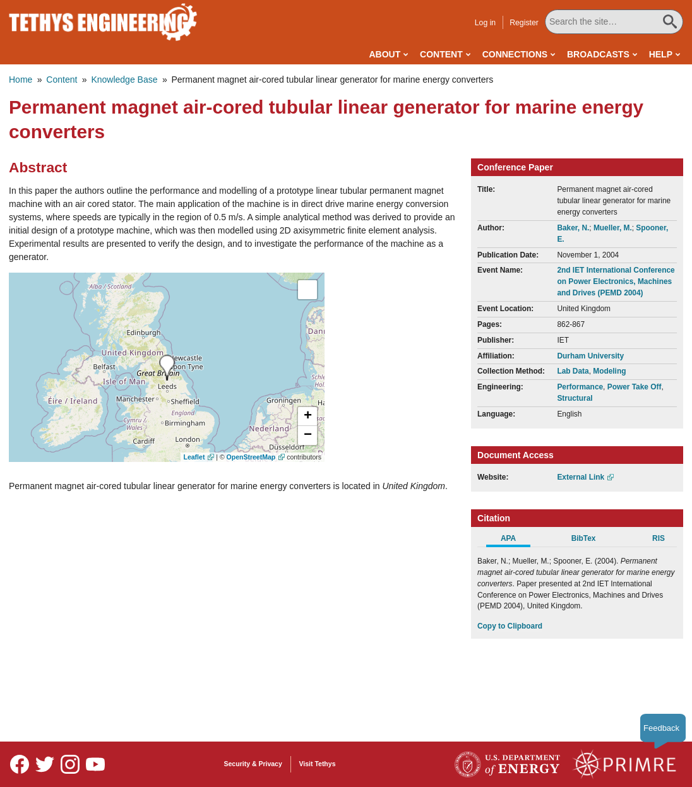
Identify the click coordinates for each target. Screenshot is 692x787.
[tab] (514, 540)
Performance (580, 386)
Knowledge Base (124, 79)
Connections (514, 54)
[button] (307, 416)
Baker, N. (573, 227)
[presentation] (167, 368)
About (384, 54)
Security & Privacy (253, 763)
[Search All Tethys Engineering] (614, 21)
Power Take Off (634, 386)
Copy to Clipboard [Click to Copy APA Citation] (509, 626)
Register (524, 22)
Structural (574, 398)
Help (660, 54)
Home (20, 79)
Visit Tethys (317, 763)
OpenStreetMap (251, 457)
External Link (580, 477)
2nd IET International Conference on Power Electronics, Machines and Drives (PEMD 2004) (615, 281)
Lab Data (572, 371)
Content (441, 54)
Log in (485, 22)
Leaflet (194, 457)
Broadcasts (598, 54)
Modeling (609, 371)
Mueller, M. (613, 227)
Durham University (590, 356)
